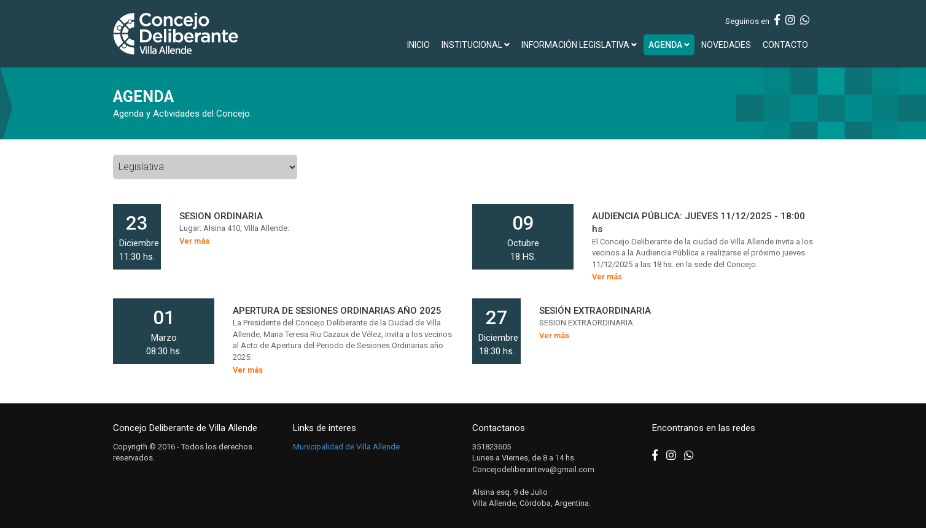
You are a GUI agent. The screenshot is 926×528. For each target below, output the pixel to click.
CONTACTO (785, 45)
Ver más (194, 241)
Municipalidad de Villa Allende (346, 446)
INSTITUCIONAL (476, 45)
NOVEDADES (726, 45)
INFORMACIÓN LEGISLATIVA (579, 45)
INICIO (418, 45)
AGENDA (669, 45)
